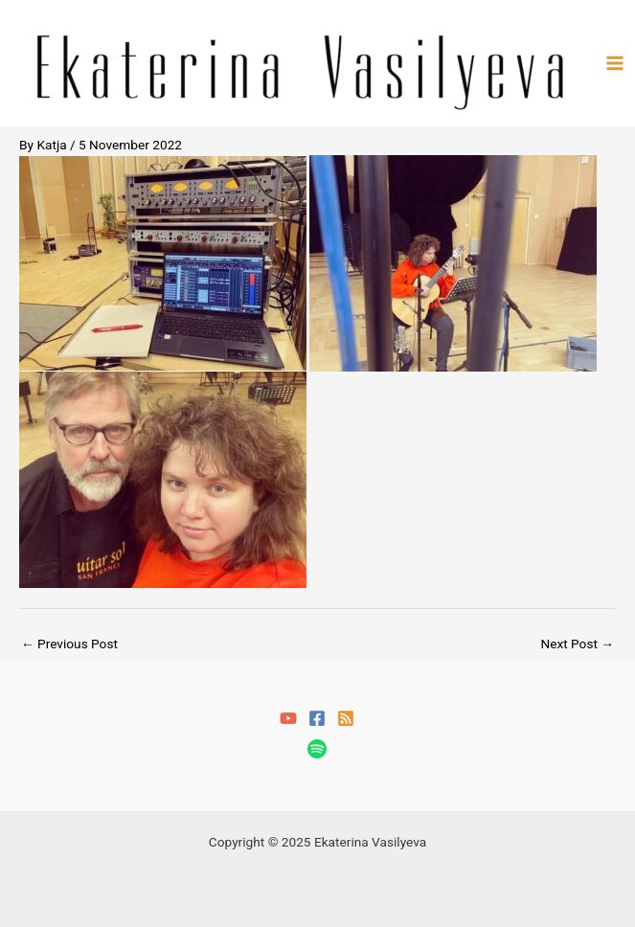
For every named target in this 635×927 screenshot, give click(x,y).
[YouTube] (288, 718)
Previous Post (69, 643)
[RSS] (345, 718)
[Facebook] (317, 718)
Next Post (577, 643)
